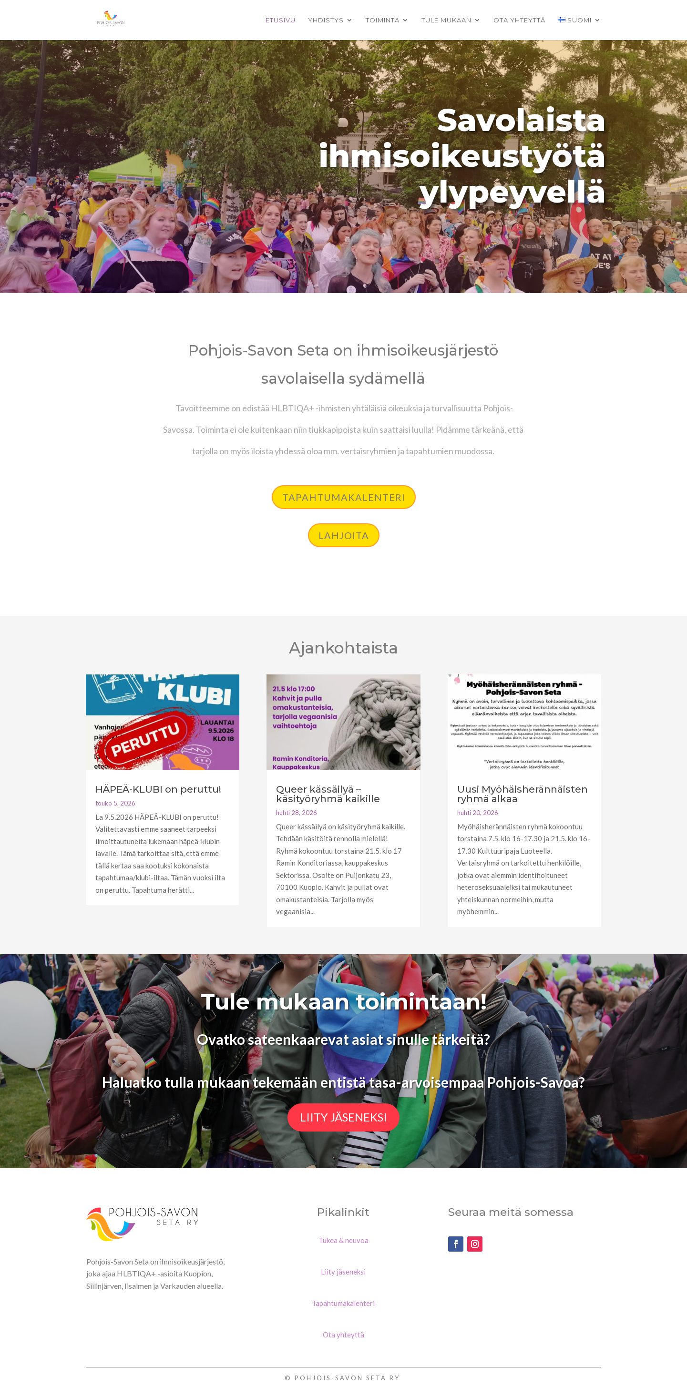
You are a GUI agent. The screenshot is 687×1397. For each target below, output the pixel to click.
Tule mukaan (446, 20)
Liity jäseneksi (343, 1117)
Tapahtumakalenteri (343, 497)
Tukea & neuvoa (343, 1240)
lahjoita (343, 535)
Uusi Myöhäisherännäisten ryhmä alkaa (522, 794)
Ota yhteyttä (519, 20)
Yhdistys (326, 20)
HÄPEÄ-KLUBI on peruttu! (158, 789)
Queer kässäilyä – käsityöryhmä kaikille (328, 794)
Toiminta (383, 20)
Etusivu (281, 20)
